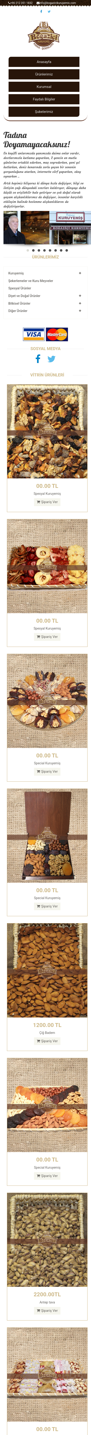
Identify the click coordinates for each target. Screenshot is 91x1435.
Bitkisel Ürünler (19, 303)
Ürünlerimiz (44, 74)
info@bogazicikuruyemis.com (56, 3)
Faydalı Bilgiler (44, 99)
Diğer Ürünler (17, 311)
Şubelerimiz (44, 112)
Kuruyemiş (16, 273)
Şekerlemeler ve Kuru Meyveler (30, 281)
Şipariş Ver (47, 502)
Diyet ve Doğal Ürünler (24, 296)
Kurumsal (44, 87)
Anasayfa (44, 62)
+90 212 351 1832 (20, 3)
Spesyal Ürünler (19, 288)
